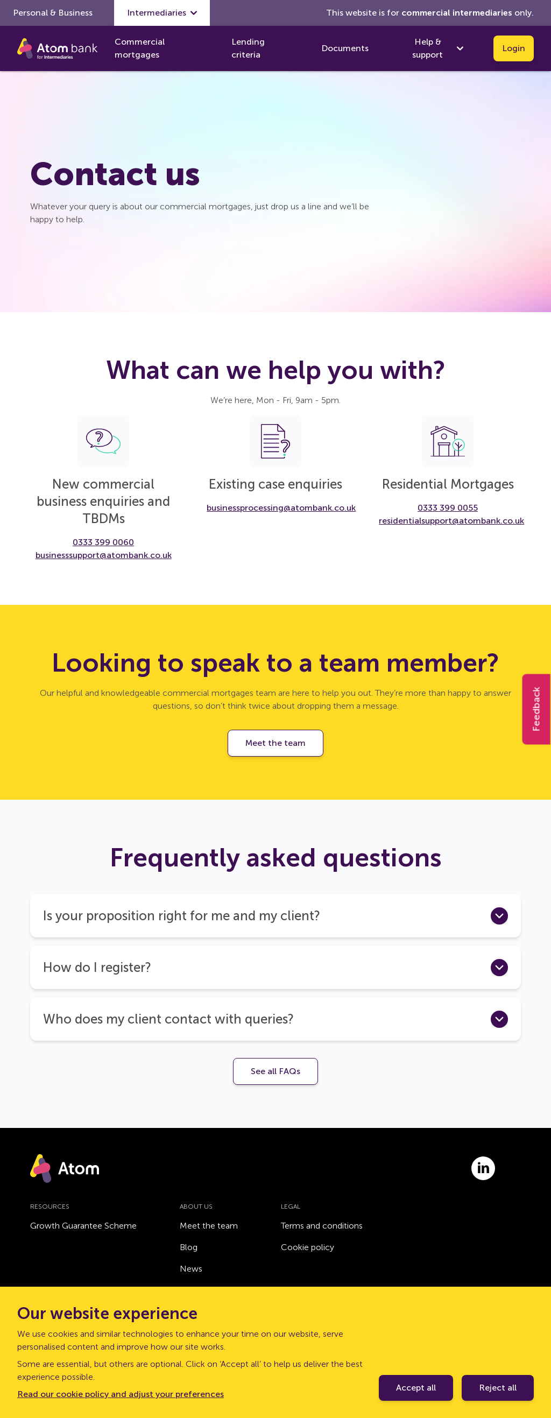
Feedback (536, 709)
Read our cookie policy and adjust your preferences (120, 1394)
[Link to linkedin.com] (483, 1168)
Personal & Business (53, 13)
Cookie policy (307, 1247)
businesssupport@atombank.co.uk (104, 555)
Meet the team (275, 743)
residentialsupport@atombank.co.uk (451, 521)
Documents (345, 48)
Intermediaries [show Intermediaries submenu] (162, 12)
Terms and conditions (322, 1226)
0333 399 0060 (103, 542)
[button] (275, 915)
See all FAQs (275, 1071)
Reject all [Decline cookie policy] (498, 1387)
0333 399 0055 (448, 508)
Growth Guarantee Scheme (83, 1226)
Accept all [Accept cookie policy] (416, 1387)
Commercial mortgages (140, 48)
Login (513, 48)
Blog (188, 1247)
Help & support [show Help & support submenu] (437, 48)
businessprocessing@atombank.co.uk (281, 508)
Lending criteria (248, 48)
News (191, 1269)
